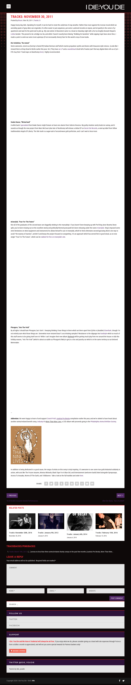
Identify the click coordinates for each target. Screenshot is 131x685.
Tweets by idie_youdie (17, 670)
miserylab (100, 229)
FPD (33, 682)
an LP (61, 50)
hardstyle (104, 335)
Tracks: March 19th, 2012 (18, 553)
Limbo (13, 35)
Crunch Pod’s (58, 420)
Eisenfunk (107, 332)
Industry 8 (40, 423)
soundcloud (72, 50)
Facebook (14, 627)
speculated (25, 126)
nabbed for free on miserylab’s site (53, 238)
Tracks (36, 22)
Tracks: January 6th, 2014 (77, 535)
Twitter (13, 620)
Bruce (20, 22)
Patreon (118, 643)
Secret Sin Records (90, 129)
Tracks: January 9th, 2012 (48, 534)
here (41, 53)
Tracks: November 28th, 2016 (20, 534)
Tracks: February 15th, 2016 (107, 534)
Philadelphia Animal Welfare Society (103, 423)
